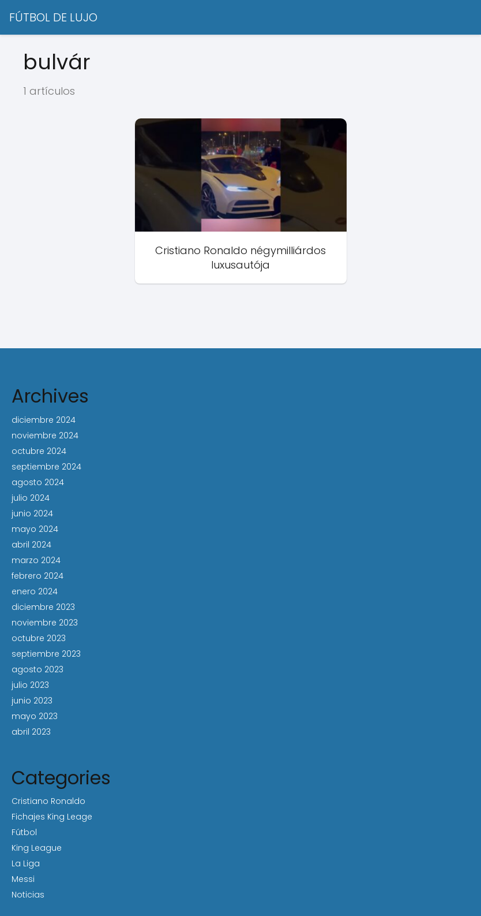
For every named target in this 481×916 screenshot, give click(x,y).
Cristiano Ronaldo (48, 801)
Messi (23, 879)
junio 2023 (32, 700)
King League (37, 848)
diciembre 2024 (44, 420)
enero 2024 (35, 591)
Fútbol (24, 832)
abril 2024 (31, 544)
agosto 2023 (37, 669)
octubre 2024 (39, 451)
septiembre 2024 (46, 466)
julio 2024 (31, 498)
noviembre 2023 (45, 622)
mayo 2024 (35, 529)
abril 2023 (31, 732)
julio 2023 (30, 685)
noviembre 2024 (45, 435)
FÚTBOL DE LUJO (53, 17)
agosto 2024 (38, 482)
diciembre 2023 (43, 607)
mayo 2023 (35, 716)
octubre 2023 (39, 638)
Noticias (28, 894)
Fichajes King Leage (52, 816)
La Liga (26, 863)
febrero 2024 (37, 576)
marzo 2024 (36, 560)
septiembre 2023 (46, 654)
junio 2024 (32, 513)
